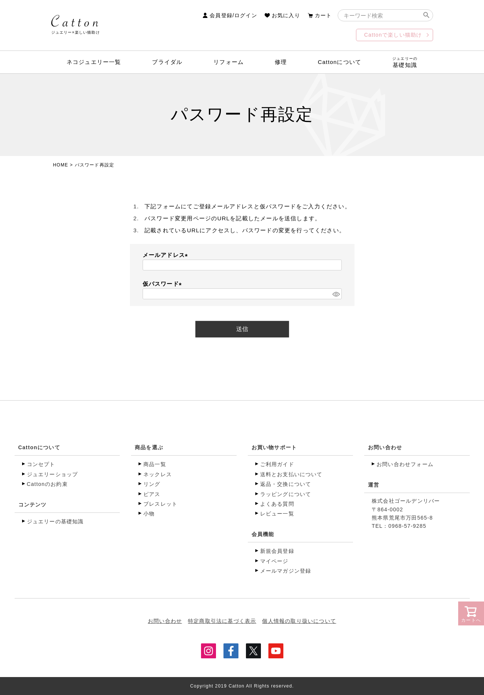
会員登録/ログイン (233, 15)
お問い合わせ (385, 447)
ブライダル (167, 62)
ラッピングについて (285, 494)
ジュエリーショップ (52, 474)
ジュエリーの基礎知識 (55, 521)
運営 (373, 485)
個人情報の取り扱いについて (299, 621)
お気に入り (286, 15)
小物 (149, 514)
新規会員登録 (277, 551)
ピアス (152, 494)
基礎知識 (405, 62)
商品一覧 (154, 464)
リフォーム (228, 62)
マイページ (274, 561)
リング (152, 484)
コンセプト (41, 464)
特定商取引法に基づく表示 (222, 621)
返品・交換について (285, 484)
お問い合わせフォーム (405, 464)
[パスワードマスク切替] (336, 294)
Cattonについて (339, 62)
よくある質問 (277, 504)
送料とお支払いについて (291, 474)
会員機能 (263, 534)
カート (323, 15)
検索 (426, 15)
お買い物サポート (274, 447)
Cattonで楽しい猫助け (393, 35)
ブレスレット (160, 504)
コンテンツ (32, 505)
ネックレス (157, 474)
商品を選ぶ (149, 447)
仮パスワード (164, 284)
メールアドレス (167, 255)
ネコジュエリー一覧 (94, 62)
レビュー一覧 (277, 514)
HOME (61, 165)
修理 (281, 62)
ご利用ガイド (277, 464)
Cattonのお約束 (47, 484)
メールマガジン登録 (285, 571)
